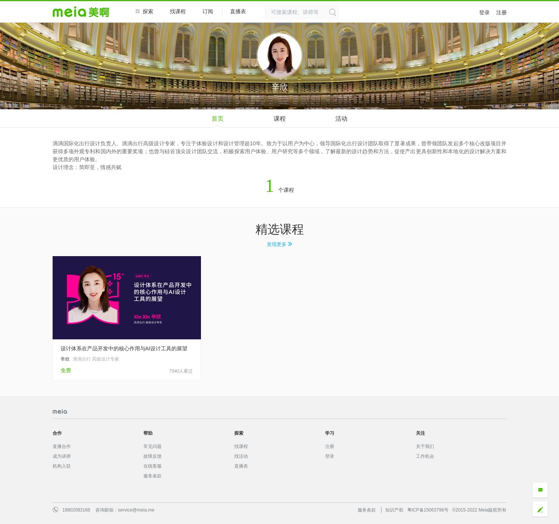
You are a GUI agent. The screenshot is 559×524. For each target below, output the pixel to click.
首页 (218, 118)
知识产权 (394, 510)
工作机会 (425, 456)
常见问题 (152, 446)
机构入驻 (62, 466)
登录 (484, 12)
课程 (280, 118)
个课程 (279, 190)
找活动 (241, 456)
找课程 (178, 11)
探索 (144, 11)
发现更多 (279, 244)
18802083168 (76, 510)
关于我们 (425, 446)
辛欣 (65, 359)
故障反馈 (152, 456)
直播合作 (62, 446)
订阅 (207, 11)
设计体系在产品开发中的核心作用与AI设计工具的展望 (124, 348)
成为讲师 (62, 456)
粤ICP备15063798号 (427, 510)
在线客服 (152, 466)
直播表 (242, 11)
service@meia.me (136, 510)
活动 (341, 118)
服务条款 (152, 476)
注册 (501, 12)
